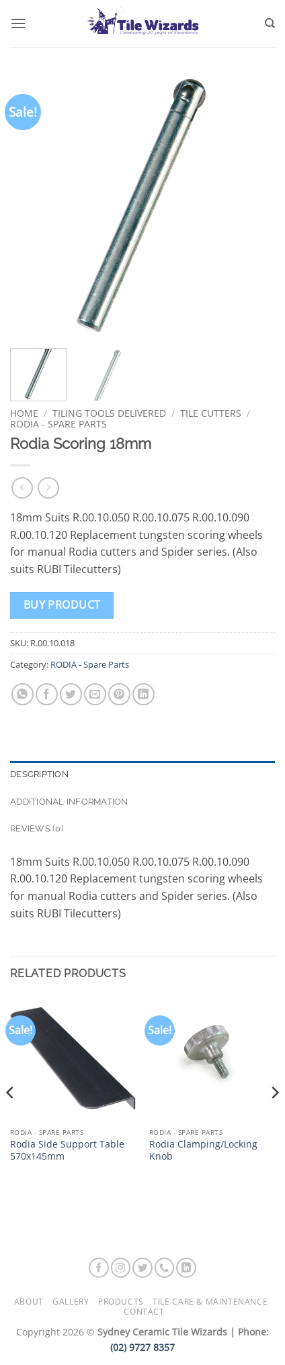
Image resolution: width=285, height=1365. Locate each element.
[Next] (274, 1119)
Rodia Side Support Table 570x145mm (67, 1150)
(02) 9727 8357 (142, 1347)
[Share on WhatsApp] (22, 694)
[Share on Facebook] (47, 694)
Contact (144, 1311)
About (29, 1301)
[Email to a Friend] (95, 694)
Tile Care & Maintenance (210, 1301)
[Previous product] (48, 487)
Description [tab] (39, 774)
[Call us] (165, 1268)
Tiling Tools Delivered (109, 413)
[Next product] (21, 487)
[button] (18, 23)
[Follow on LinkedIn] (186, 1268)
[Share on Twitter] (71, 694)
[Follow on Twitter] (142, 1268)
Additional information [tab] (69, 802)
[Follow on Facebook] (99, 1268)
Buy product (62, 604)
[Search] (270, 23)
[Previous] (11, 1119)
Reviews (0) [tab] (36, 828)
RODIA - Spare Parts (58, 423)
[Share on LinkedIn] (143, 694)
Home (24, 413)
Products (121, 1301)
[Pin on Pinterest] (119, 694)
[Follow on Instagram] (121, 1268)
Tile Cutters (210, 413)
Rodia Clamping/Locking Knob (203, 1150)
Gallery (70, 1301)
